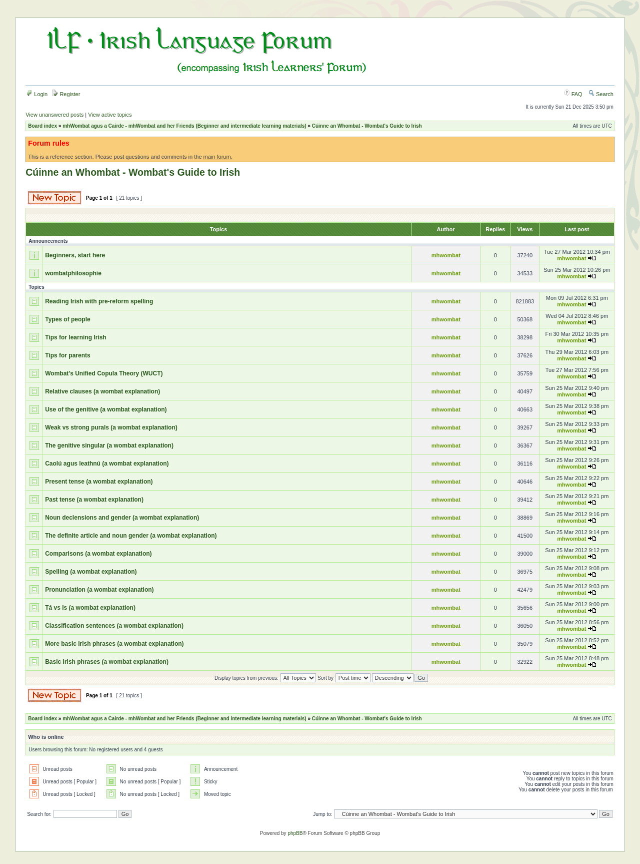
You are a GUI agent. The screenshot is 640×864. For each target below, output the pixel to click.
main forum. (218, 157)
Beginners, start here (75, 255)
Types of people (67, 319)
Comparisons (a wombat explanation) (98, 553)
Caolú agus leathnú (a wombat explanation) (106, 463)
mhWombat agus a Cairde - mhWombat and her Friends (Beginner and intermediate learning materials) (184, 126)
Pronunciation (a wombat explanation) (99, 589)
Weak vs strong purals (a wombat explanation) (111, 427)
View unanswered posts (55, 115)
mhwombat (446, 255)
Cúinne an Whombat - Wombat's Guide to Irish (367, 126)
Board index (42, 126)
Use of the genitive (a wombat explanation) (105, 409)
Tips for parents (67, 355)
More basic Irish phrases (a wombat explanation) (114, 643)
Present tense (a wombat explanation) (98, 481)
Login (37, 94)
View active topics (110, 115)
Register (66, 94)
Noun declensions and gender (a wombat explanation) (122, 517)
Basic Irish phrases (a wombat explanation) (106, 661)
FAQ (573, 94)
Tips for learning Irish (75, 337)
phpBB (295, 833)
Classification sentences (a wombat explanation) (114, 625)
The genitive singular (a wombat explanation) (109, 445)
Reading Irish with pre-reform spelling (99, 301)
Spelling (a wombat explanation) (90, 571)
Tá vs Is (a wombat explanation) (90, 607)
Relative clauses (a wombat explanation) (102, 391)
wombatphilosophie (73, 273)
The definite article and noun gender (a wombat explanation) (130, 535)
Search (601, 94)
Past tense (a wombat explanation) (94, 499)
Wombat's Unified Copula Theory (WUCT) (103, 373)
